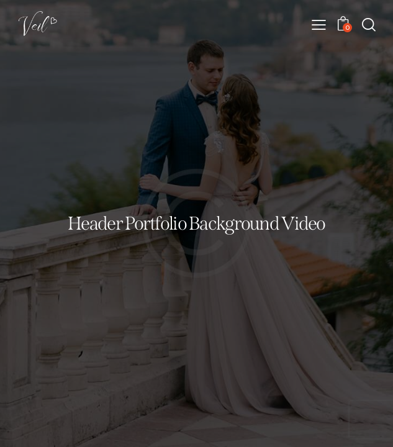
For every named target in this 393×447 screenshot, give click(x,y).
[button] (319, 24)
